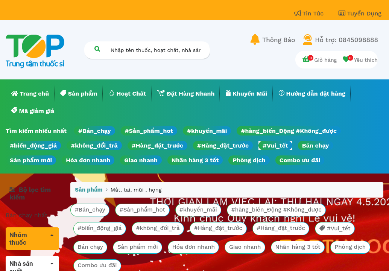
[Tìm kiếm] (97, 48)
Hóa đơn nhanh (88, 160)
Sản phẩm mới (31, 160)
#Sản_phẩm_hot (149, 130)
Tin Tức (310, 13)
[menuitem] (30, 93)
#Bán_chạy (94, 130)
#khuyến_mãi (207, 130)
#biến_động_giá (33, 145)
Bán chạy (315, 145)
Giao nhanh (141, 160)
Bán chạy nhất (26, 215)
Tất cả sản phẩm (30, 260)
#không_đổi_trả (94, 145)
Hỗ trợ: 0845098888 (346, 40)
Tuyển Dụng (360, 13)
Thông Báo (278, 40)
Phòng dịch (248, 160)
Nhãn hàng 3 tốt (195, 160)
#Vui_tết (275, 145)
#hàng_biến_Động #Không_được (289, 130)
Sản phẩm (88, 189)
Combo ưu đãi (300, 160)
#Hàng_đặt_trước (157, 145)
